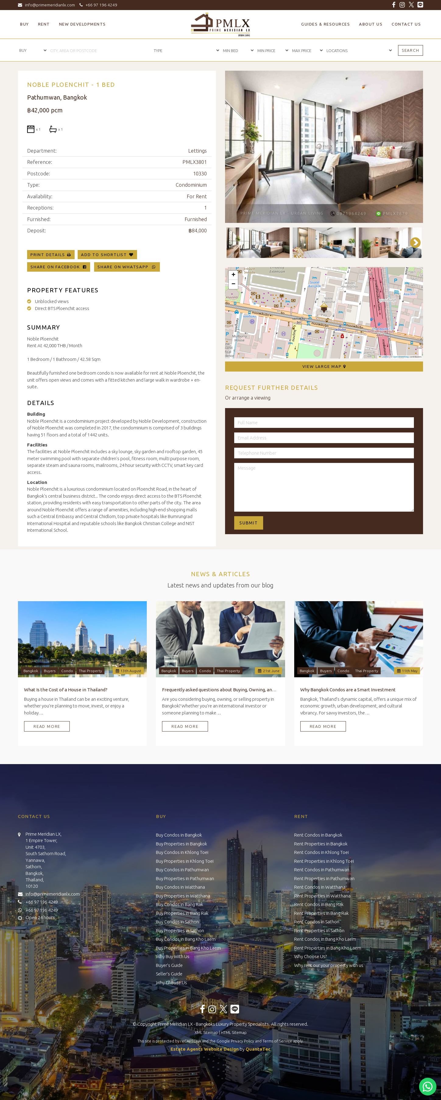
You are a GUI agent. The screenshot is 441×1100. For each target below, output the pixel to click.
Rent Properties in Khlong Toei (324, 861)
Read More (47, 726)
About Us (371, 24)
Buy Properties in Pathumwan (185, 878)
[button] (324, 308)
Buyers (49, 671)
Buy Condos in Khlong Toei (182, 852)
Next (412, 243)
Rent (44, 24)
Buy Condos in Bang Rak (179, 904)
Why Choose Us (171, 982)
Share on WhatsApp (127, 267)
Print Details (47, 254)
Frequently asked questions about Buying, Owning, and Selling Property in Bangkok (220, 689)
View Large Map (324, 366)
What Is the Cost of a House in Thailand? (66, 689)
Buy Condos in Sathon (177, 921)
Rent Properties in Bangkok (321, 843)
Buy (24, 24)
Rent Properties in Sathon (319, 930)
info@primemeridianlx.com (48, 4)
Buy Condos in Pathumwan (182, 869)
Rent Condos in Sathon (316, 921)
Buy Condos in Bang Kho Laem (186, 939)
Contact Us (406, 24)
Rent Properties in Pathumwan (324, 878)
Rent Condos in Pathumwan (321, 869)
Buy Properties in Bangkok (181, 843)
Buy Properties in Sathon (180, 930)
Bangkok (30, 671)
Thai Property (90, 671)
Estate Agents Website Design (205, 1049)
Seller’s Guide (169, 973)
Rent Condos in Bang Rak (319, 904)
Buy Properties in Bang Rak (182, 913)
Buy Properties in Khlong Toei (184, 861)
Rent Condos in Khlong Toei (321, 852)
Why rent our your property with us (328, 965)
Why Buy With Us (172, 956)
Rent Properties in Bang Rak (321, 913)
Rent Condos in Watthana (319, 887)
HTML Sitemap (234, 1032)
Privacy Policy (242, 1041)
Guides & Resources (325, 24)
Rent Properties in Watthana (322, 895)
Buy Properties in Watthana (183, 895)
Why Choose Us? (310, 956)
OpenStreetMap (401, 356)
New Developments (82, 24)
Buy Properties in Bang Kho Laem (188, 947)
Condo (67, 671)
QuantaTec (257, 1049)
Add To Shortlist (104, 254)
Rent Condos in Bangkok (318, 834)
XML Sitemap (206, 1032)
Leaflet (384, 356)
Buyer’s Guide (169, 965)
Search (410, 50)
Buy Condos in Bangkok (179, 834)
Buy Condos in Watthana (180, 887)
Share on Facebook (58, 267)
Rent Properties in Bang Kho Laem (327, 947)
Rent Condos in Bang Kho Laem (325, 939)
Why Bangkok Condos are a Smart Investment (348, 689)
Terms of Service (277, 1041)
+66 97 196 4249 (97, 4)
